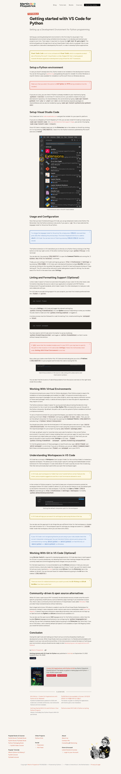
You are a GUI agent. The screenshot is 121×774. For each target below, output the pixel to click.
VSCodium (82, 602)
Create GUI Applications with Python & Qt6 (60, 668)
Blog (54, 5)
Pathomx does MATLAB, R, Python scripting (75, 708)
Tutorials (62, 5)
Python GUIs (39, 738)
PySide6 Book (21, 738)
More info (51, 675)
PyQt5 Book (12, 740)
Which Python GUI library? (16, 752)
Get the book (62, 675)
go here (49, 569)
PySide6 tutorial (13, 757)
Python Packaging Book (16, 743)
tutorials (70, 653)
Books (71, 5)
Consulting (65, 743)
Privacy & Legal (95, 764)
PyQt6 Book (12, 738)
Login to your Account (70, 752)
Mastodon (39, 745)
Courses (79, 5)
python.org (50, 74)
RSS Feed (39, 747)
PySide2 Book (21, 740)
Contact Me (66, 740)
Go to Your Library (92, 5)
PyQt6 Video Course (16, 745)
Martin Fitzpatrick (37, 650)
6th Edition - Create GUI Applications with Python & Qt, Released (44, 700)
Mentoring (73, 743)
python (32, 658)
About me (65, 738)
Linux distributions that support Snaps (62, 122)
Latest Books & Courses (69, 750)
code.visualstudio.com (50, 116)
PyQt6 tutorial (13, 755)
